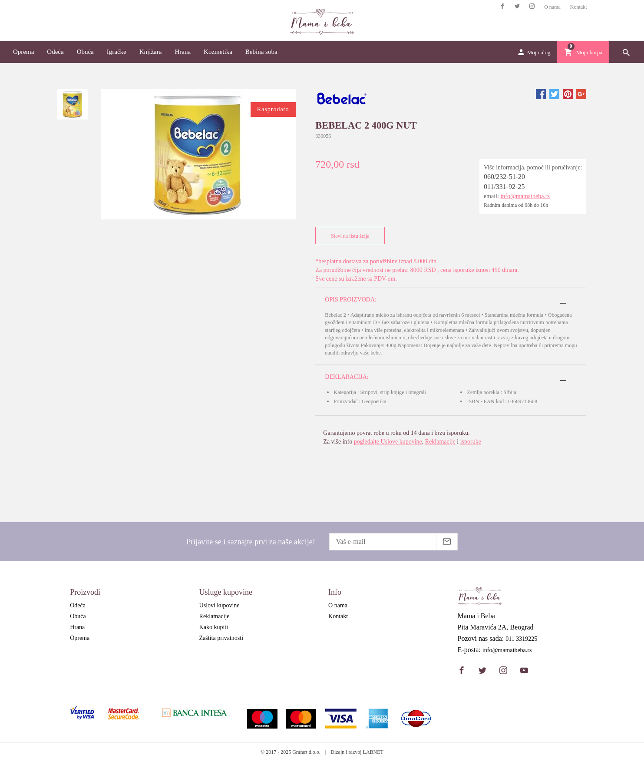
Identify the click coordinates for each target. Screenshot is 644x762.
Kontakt (578, 7)
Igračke (116, 51)
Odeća (55, 51)
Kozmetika (218, 51)
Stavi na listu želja (348, 236)
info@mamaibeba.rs (525, 196)
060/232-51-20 (504, 176)
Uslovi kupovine (219, 605)
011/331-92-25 (504, 186)
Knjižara (150, 51)
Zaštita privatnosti (221, 638)
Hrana (183, 51)
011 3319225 (521, 639)
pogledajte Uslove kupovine (388, 441)
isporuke (470, 441)
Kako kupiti (213, 627)
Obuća (85, 51)
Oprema (23, 51)
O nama (552, 7)
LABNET (373, 752)
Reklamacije (440, 441)
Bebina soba (261, 51)
